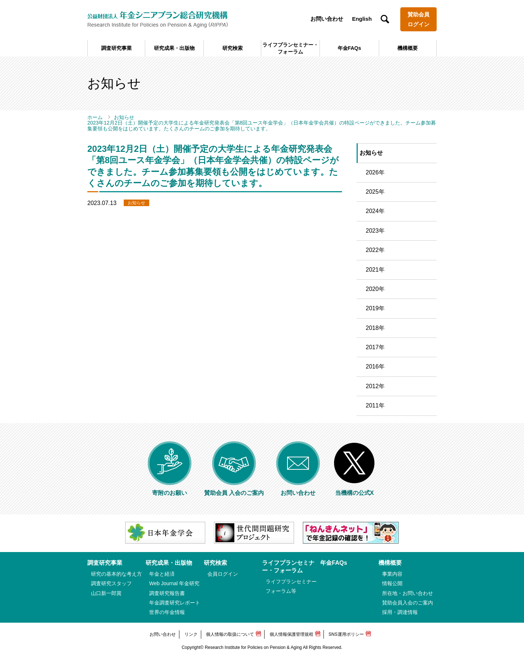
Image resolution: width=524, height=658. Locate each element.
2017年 (375, 347)
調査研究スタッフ (111, 583)
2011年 (375, 405)
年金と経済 (162, 574)
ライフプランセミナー (291, 581)
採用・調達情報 (400, 612)
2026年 (375, 172)
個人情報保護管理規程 (291, 634)
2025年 (375, 192)
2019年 (375, 308)
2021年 (375, 270)
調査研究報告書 (167, 593)
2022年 (375, 250)
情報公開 (392, 583)
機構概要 (407, 48)
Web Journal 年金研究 (174, 583)
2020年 (375, 289)
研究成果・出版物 (174, 48)
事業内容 (392, 574)
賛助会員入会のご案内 (407, 603)
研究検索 (232, 48)
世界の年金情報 (167, 612)
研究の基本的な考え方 (116, 574)
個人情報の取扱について (230, 634)
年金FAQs (349, 48)
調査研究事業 (116, 48)
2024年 (375, 211)
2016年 (375, 366)
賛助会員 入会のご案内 (234, 490)
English (362, 19)
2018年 (375, 328)
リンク (191, 634)
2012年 (375, 386)
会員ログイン (222, 574)
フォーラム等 (281, 591)
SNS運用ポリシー (346, 634)
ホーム (95, 117)
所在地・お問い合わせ (407, 593)
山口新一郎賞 (106, 593)
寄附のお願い (169, 490)
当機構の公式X (354, 490)
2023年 (375, 231)
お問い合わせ (326, 19)
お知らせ (124, 117)
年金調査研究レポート (174, 603)
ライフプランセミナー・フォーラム (290, 48)
